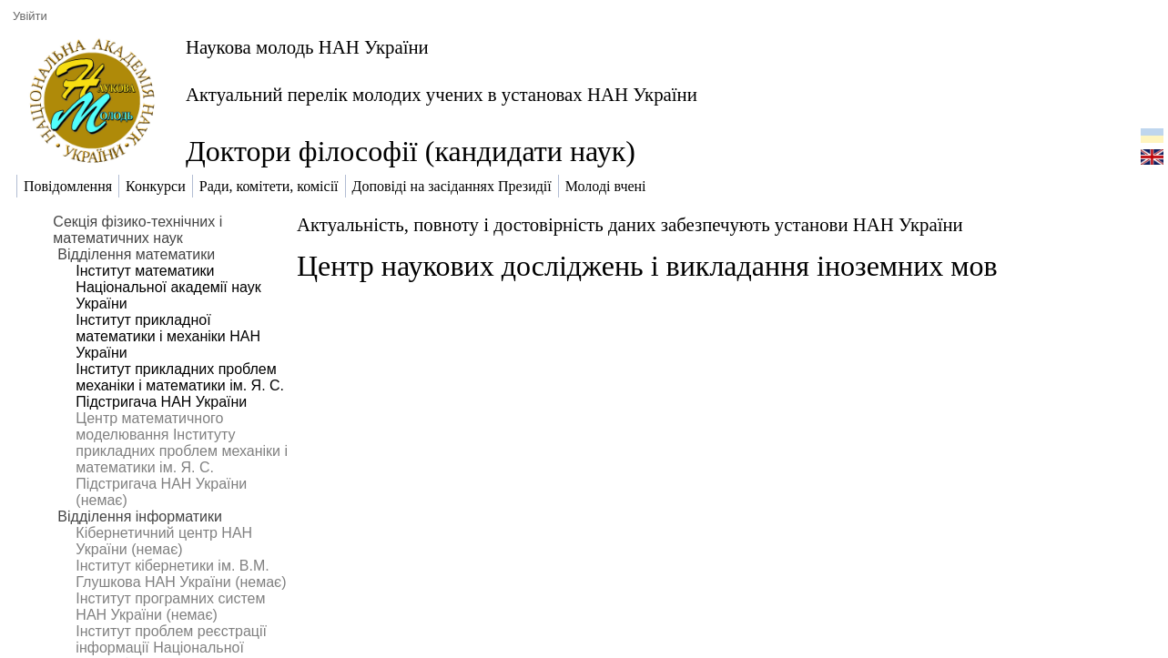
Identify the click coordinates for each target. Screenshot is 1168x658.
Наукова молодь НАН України (307, 46)
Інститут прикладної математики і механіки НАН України (168, 336)
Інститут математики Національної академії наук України (168, 287)
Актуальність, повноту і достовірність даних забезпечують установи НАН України (630, 224)
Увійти (30, 16)
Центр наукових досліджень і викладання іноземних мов (647, 265)
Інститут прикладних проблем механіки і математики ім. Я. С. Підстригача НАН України (180, 385)
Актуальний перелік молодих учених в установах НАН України (441, 94)
